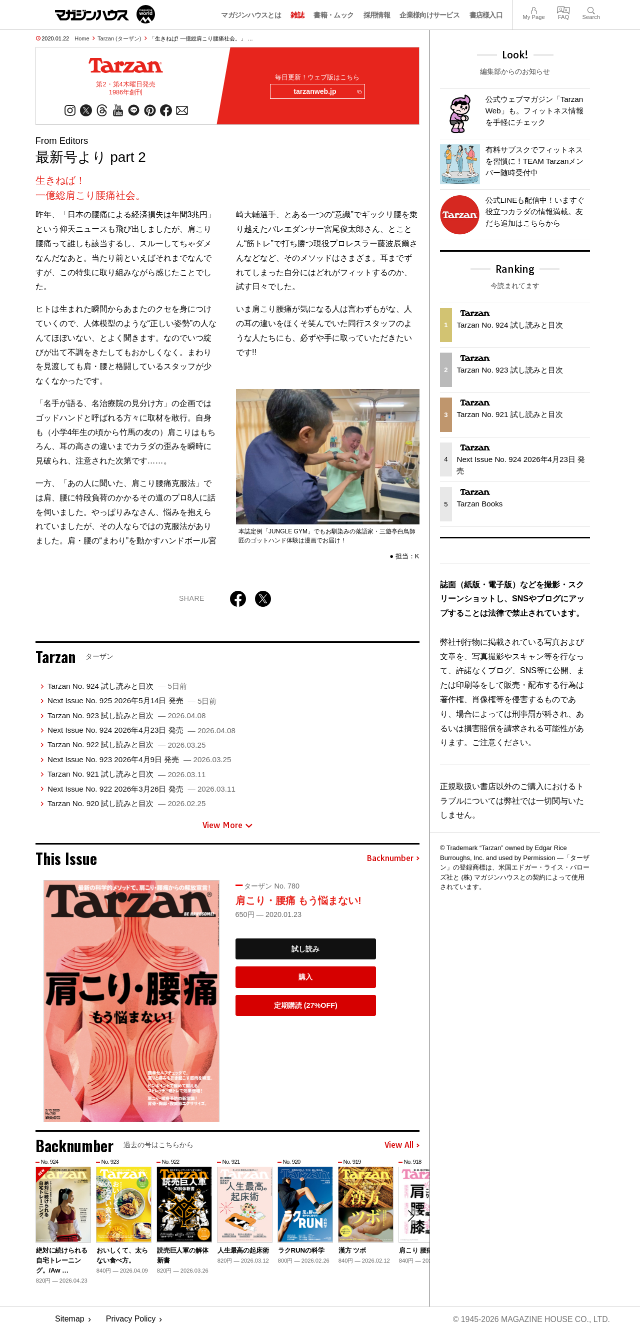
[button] (411, 1217)
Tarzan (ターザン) (119, 38)
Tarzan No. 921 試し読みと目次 (127, 774)
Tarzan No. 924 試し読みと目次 (117, 686)
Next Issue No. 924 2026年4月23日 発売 (142, 730)
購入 (305, 977)
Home (81, 38)
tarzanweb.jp (326, 92)
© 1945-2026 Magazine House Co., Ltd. (531, 1320)
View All (402, 1145)
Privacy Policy (131, 1320)
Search (591, 9)
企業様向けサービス (430, 14)
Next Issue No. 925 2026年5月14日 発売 (132, 701)
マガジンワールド (105, 14)
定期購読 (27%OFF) (306, 1006)
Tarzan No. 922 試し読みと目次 (127, 745)
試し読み (306, 949)
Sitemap (69, 1320)
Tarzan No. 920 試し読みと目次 (127, 804)
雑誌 (297, 14)
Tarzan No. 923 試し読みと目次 (127, 716)
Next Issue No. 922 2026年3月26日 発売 (142, 789)
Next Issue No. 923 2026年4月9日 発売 (139, 760)
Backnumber (393, 859)
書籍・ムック (334, 14)
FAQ (563, 9)
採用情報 (377, 14)
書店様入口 (486, 14)
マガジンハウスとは (251, 14)
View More (227, 826)
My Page (534, 9)
